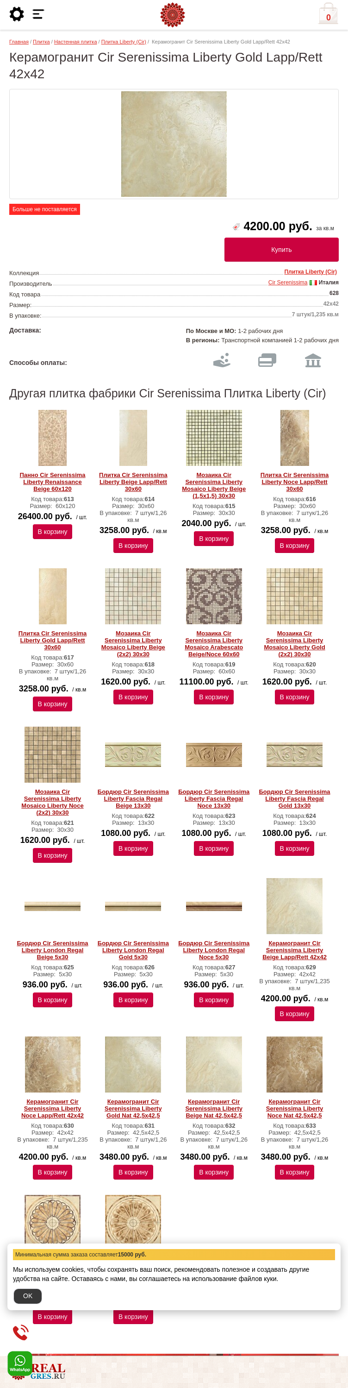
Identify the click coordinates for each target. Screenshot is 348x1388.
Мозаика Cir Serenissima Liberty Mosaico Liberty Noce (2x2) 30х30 (52, 802)
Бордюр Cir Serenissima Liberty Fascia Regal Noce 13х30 (213, 798)
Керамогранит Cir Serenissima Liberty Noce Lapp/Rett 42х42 (52, 1108)
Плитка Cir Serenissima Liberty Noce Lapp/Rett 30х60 (295, 481)
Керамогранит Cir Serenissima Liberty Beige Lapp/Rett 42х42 (294, 950)
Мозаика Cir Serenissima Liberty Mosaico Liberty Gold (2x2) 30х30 (294, 644)
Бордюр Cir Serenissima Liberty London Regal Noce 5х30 (213, 950)
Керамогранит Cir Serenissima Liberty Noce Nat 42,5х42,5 (294, 1108)
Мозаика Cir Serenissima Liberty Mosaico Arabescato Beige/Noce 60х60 (214, 644)
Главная (19, 41)
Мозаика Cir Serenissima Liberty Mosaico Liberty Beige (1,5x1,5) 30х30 (214, 485)
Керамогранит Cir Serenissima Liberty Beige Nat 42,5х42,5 (213, 1108)
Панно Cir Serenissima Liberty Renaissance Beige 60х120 (52, 481)
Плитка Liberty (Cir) (123, 41)
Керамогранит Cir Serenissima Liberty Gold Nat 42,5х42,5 (133, 1108)
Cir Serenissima (288, 282)
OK (27, 1296)
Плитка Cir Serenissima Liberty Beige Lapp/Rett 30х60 (133, 481)
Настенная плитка (75, 41)
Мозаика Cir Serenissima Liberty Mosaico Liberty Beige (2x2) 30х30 (133, 644)
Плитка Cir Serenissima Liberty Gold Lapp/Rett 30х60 (53, 640)
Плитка (41, 41)
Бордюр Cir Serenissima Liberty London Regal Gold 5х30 (133, 950)
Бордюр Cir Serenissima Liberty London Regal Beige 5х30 (52, 950)
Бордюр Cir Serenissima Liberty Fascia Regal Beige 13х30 (133, 798)
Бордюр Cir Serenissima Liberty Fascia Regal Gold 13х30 (294, 798)
